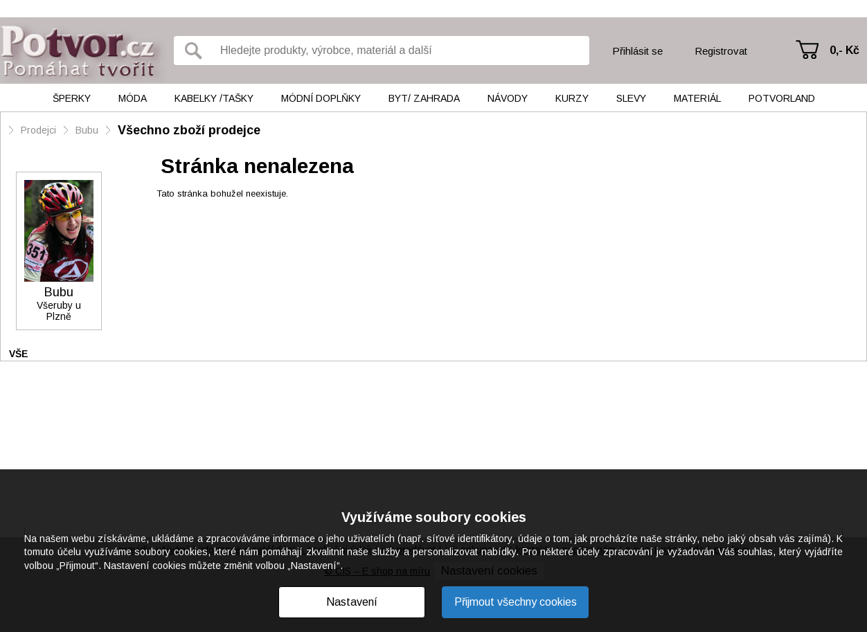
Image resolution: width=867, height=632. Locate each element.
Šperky (72, 98)
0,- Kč (844, 50)
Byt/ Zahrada (424, 98)
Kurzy (572, 98)
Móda (132, 98)
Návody (508, 98)
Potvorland (782, 98)
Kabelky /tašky (214, 98)
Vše (18, 353)
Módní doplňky (321, 98)
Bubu (86, 130)
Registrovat (721, 51)
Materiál (697, 98)
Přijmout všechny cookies (515, 602)
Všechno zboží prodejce (189, 130)
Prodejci (38, 130)
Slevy (631, 98)
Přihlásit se (637, 51)
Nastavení (351, 602)
